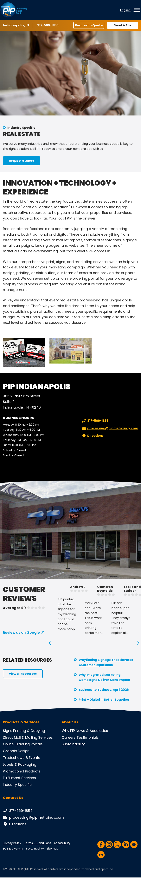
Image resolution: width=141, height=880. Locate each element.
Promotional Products (22, 771)
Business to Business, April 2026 (104, 689)
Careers (69, 737)
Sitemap (52, 848)
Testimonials (88, 737)
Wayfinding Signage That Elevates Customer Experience (106, 662)
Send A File (122, 25)
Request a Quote (89, 25)
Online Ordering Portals (23, 744)
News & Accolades (92, 730)
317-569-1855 (48, 25)
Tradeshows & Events (21, 757)
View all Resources (23, 674)
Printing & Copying (29, 730)
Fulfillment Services (19, 777)
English (125, 10)
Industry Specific (21, 127)
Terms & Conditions (37, 843)
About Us (70, 722)
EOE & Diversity (13, 848)
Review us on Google (21, 632)
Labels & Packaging (19, 764)
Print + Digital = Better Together (104, 699)
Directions (92, 435)
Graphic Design (16, 750)
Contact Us (13, 797)
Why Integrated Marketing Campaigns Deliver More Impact (104, 677)
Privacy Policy (12, 843)
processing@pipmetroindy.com (109, 428)
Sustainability (73, 744)
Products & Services (21, 722)
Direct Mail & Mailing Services (28, 737)
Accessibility (62, 843)
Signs (7, 730)
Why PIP (68, 730)
